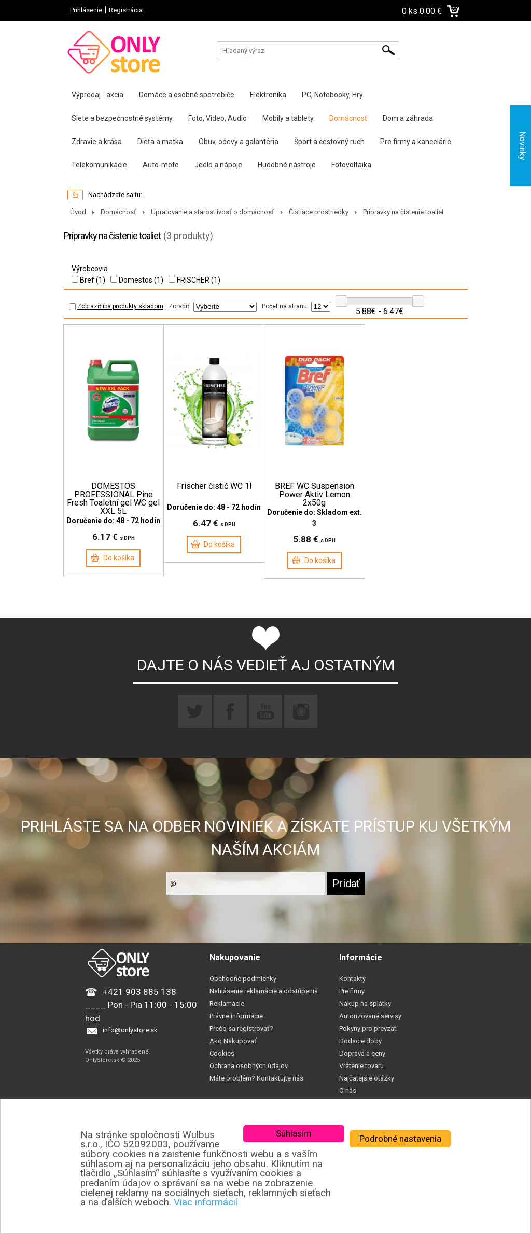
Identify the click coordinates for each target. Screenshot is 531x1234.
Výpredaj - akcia (97, 95)
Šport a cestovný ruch (329, 141)
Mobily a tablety (288, 118)
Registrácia (126, 10)
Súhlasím (294, 1133)
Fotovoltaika (351, 165)
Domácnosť (348, 118)
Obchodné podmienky (242, 979)
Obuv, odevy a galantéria (238, 141)
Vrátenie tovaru (361, 1066)
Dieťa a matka (160, 141)
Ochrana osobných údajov (248, 1066)
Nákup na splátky (365, 1003)
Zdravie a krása (97, 141)
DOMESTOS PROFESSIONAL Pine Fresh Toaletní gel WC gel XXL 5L (113, 498)
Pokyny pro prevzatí (368, 1028)
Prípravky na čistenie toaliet (403, 212)
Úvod (78, 212)
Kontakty (352, 979)
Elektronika (268, 95)
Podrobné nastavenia (400, 1138)
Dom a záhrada (408, 118)
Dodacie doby (360, 1041)
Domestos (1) (136, 280)
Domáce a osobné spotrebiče (186, 95)
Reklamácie (226, 1003)
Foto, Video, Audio (217, 118)
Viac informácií (205, 1202)
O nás (347, 1091)
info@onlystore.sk (130, 1030)
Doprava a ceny (362, 1053)
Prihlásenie (86, 10)
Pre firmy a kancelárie (415, 141)
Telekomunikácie (99, 165)
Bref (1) (88, 280)
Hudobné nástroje (287, 165)
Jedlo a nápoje (218, 165)
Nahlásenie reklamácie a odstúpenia (263, 991)
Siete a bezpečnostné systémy (122, 118)
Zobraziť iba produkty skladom (116, 306)
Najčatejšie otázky (366, 1078)
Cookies (221, 1053)
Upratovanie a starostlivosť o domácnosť (212, 212)
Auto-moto (161, 165)
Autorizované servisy (370, 1016)
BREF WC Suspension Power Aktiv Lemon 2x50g (314, 494)
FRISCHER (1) (194, 280)
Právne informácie (236, 1016)
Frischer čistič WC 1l (214, 486)
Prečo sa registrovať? (241, 1028)
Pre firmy (352, 991)
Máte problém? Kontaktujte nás (256, 1078)
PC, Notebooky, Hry (332, 95)
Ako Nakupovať (233, 1041)
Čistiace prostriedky (318, 212)
